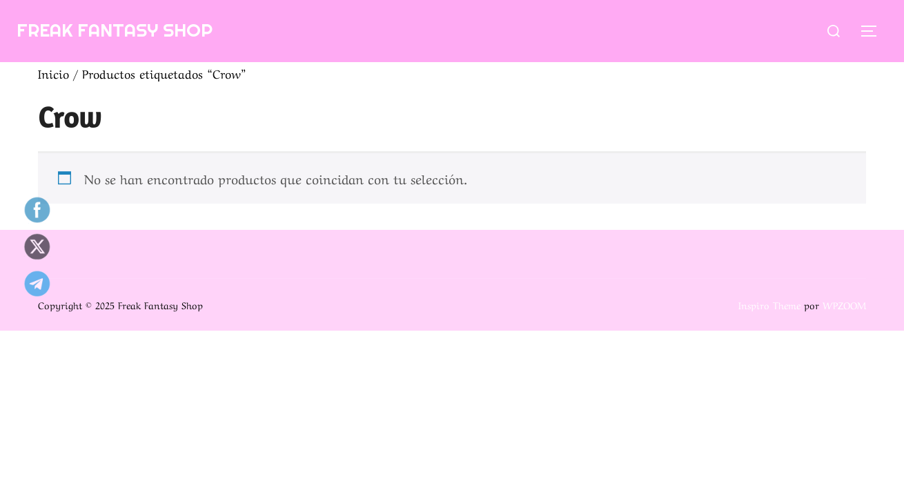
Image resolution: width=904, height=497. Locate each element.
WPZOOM (844, 304)
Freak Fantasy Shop (115, 30)
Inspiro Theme (769, 304)
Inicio (53, 72)
